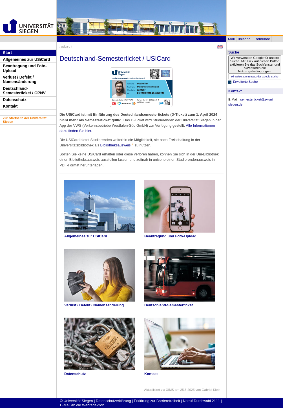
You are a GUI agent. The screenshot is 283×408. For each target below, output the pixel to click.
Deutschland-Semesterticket (168, 305)
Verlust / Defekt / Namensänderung (19, 79)
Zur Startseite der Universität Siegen (25, 119)
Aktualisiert (152, 389)
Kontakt (10, 106)
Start (7, 52)
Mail (231, 39)
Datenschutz (14, 99)
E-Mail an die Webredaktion (82, 405)
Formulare (262, 39)
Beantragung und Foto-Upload (25, 68)
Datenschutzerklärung (113, 401)
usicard (65, 46)
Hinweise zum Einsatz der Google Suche (254, 76)
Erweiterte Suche (245, 81)
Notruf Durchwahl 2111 (201, 401)
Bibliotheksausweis (115, 145)
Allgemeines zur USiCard (26, 59)
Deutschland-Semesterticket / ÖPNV (24, 90)
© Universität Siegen (76, 401)
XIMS (170, 389)
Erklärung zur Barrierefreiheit (157, 401)
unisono (244, 39)
